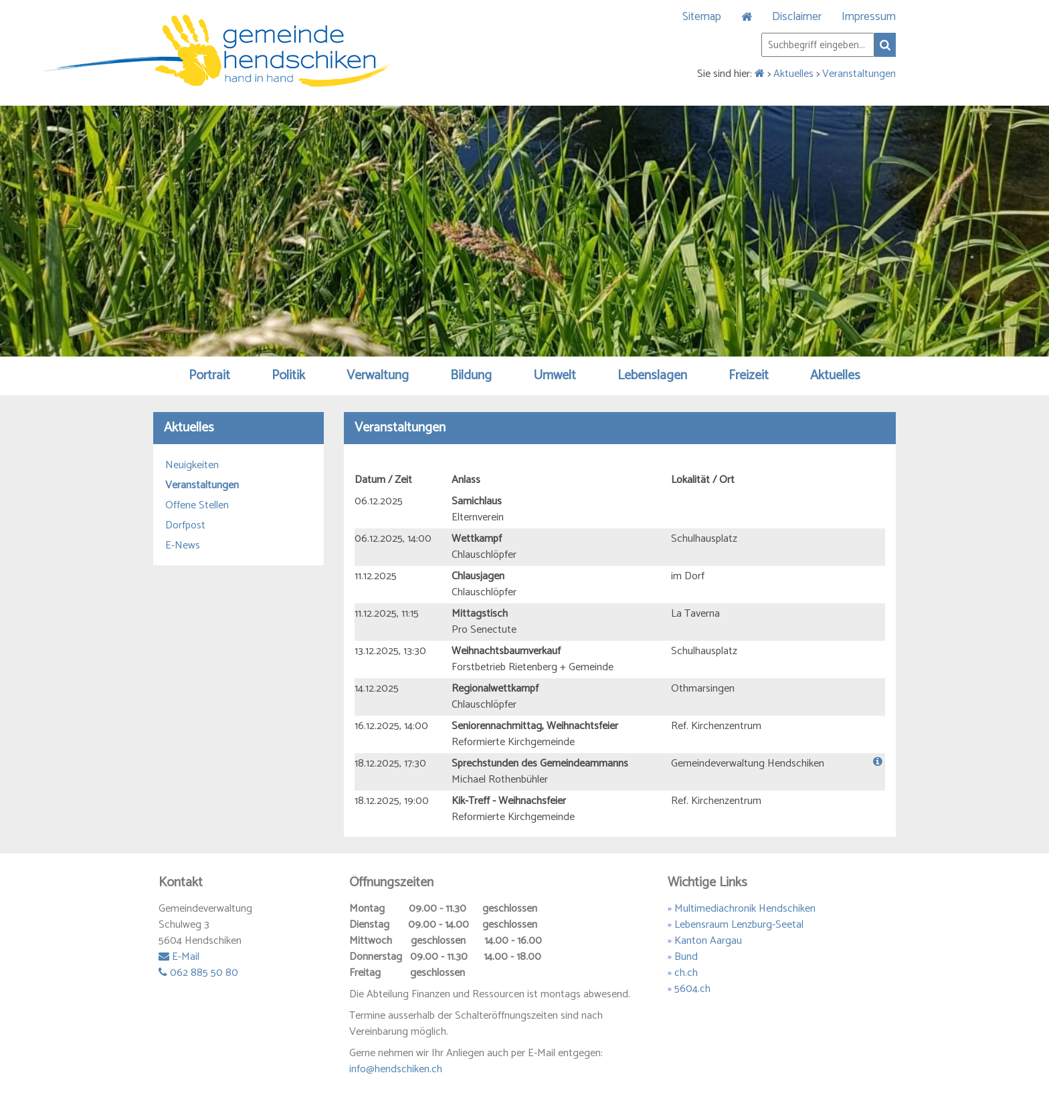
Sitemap (701, 16)
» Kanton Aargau (705, 941)
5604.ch (692, 989)
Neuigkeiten (192, 466)
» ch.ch (683, 973)
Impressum (869, 16)
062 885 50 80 (198, 973)
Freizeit (749, 376)
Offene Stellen (197, 506)
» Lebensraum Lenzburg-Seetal (735, 925)
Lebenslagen (652, 376)
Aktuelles (793, 74)
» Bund (683, 957)
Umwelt (554, 376)
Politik (288, 376)
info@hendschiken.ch (395, 1069)
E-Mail (179, 957)
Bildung (471, 376)
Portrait (209, 376)
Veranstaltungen (859, 74)
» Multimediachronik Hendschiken (742, 909)
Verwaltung (378, 376)
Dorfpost (185, 526)
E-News (182, 546)
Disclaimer (797, 16)
